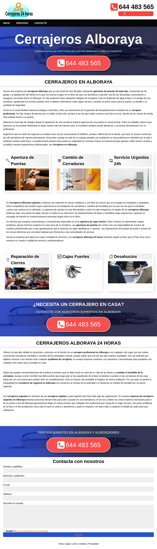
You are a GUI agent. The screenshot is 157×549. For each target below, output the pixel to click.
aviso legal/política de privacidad (32, 531)
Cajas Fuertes (75, 256)
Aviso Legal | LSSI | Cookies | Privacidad (79, 544)
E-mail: (6, 485)
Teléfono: (7, 494)
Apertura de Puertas (22, 160)
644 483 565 (136, 6)
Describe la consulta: (13, 503)
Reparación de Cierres (25, 259)
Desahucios (125, 256)
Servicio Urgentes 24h (131, 160)
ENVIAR (78, 534)
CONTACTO (41, 23)
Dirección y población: (14, 475)
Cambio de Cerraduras (73, 160)
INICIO (6, 23)
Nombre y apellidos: (13, 466)
